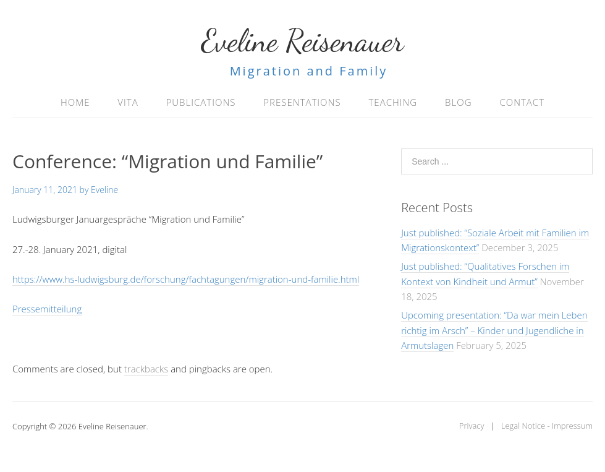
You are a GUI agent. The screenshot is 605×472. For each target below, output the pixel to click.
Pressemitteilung (47, 309)
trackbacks (146, 369)
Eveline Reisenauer (302, 40)
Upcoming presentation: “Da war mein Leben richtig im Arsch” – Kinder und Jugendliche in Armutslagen (494, 330)
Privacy (471, 425)
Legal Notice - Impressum (547, 425)
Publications (201, 102)
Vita (127, 102)
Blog (458, 102)
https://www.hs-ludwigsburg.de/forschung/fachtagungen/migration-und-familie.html (185, 279)
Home (75, 102)
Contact (521, 102)
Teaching (392, 102)
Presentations (302, 102)
